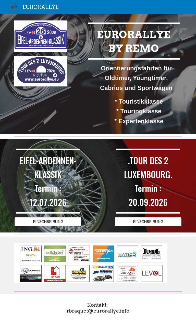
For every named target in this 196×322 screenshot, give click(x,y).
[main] (133, 74)
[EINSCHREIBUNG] (48, 222)
